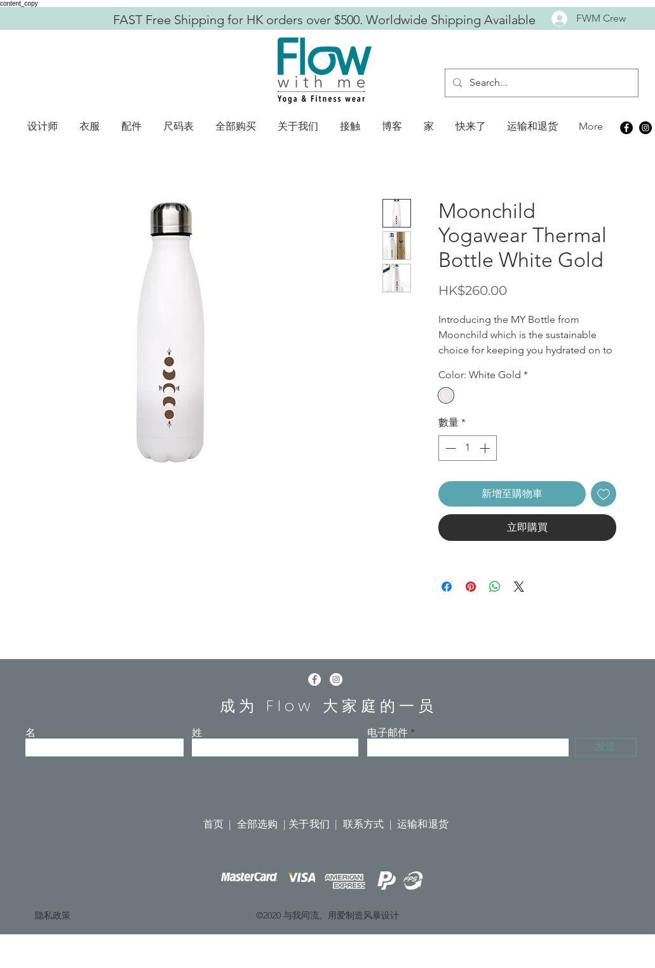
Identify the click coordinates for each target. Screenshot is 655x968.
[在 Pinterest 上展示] (470, 586)
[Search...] (540, 83)
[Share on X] (519, 586)
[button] (43, 126)
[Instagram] (645, 127)
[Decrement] (449, 448)
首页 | (220, 824)
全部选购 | (262, 824)
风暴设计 (381, 915)
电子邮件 (387, 733)
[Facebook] (626, 127)
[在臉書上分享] (446, 586)
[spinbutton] (467, 448)
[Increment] (486, 448)
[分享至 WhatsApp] (495, 586)
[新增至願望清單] (603, 494)
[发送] (606, 747)
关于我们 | (315, 824)
